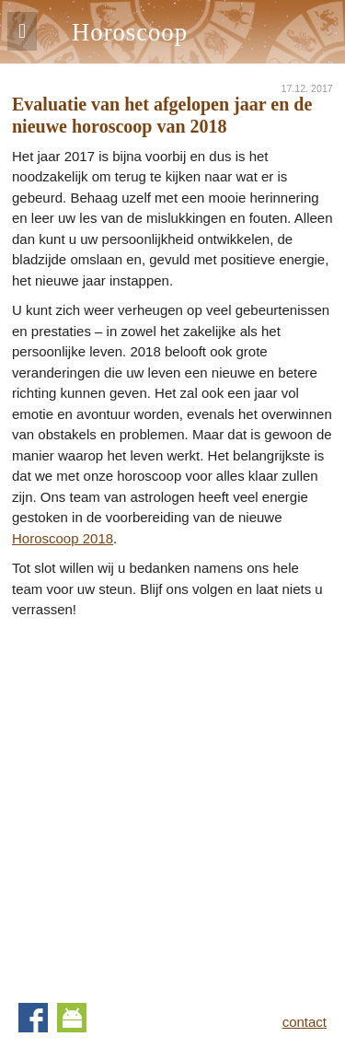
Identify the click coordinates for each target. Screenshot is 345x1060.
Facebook (33, 1017)
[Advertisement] (172, 802)
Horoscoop (130, 32)
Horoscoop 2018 (62, 538)
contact (304, 1022)
